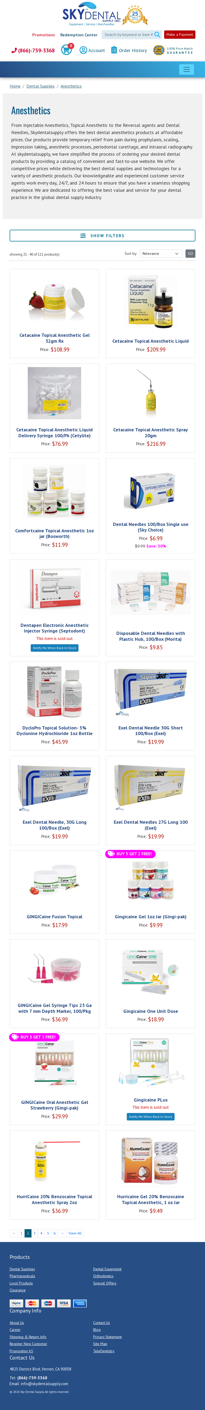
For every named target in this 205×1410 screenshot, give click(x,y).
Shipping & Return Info (28, 1336)
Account (92, 50)
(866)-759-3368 (33, 50)
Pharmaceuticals (22, 1276)
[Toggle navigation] (186, 69)
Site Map (100, 1343)
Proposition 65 (21, 1351)
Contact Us (101, 1322)
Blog (97, 1329)
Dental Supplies (22, 1269)
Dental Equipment (107, 1269)
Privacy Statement (107, 1336)
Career (15, 1329)
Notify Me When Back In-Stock (54, 648)
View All (75, 1233)
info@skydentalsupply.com (44, 1383)
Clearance (18, 1290)
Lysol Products (21, 1283)
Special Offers (104, 1283)
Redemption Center (78, 34)
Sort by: (131, 253)
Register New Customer (28, 1343)
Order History (129, 50)
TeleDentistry (104, 1351)
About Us (17, 1322)
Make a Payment (180, 34)
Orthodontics (103, 1276)
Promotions (43, 34)
